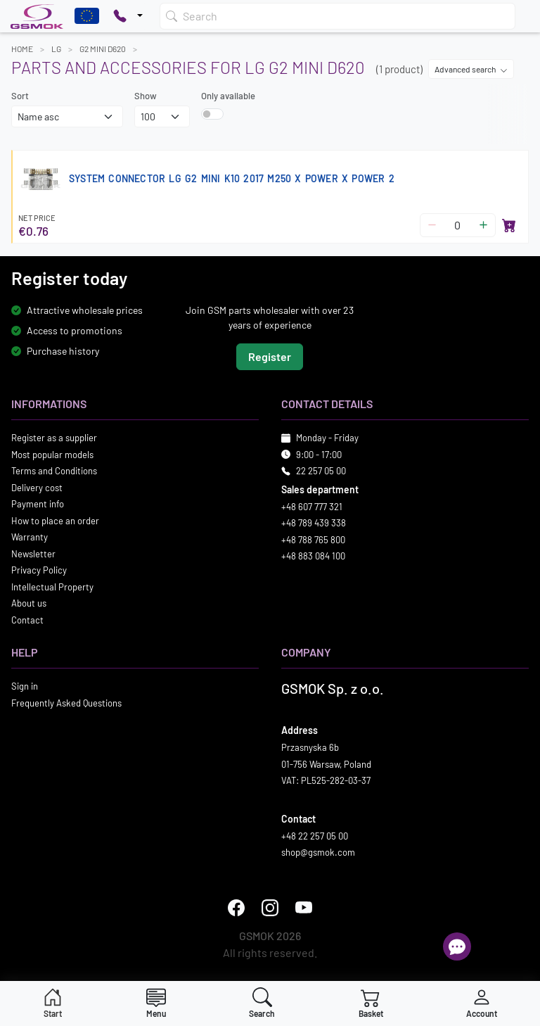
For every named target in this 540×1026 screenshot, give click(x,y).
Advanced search (471, 69)
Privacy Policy (39, 570)
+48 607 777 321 (311, 506)
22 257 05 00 (321, 470)
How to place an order (55, 520)
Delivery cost (37, 487)
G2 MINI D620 (102, 48)
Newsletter (33, 553)
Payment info (37, 503)
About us (28, 603)
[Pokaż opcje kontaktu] (128, 16)
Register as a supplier (54, 437)
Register (269, 356)
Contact (27, 620)
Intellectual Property (52, 587)
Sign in (24, 686)
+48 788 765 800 (313, 539)
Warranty (29, 537)
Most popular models (52, 454)
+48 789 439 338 (313, 522)
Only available (228, 95)
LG (56, 48)
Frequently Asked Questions (66, 703)
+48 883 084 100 (313, 556)
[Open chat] (457, 946)
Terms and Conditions (54, 470)
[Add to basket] (509, 225)
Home (22, 48)
